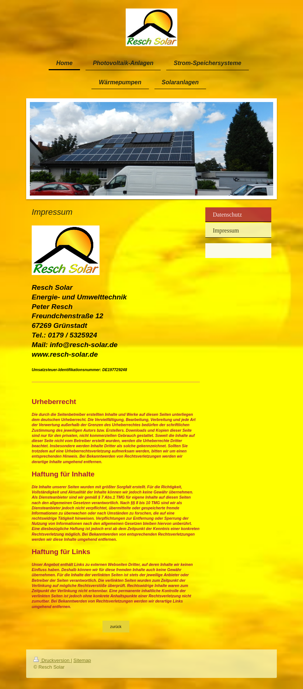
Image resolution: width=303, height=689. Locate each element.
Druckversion (52, 660)
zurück (116, 626)
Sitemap (82, 660)
